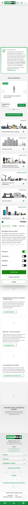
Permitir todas (14, 272)
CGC (16, 495)
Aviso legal (10, 495)
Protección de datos (8, 497)
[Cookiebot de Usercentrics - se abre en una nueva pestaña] (20, 222)
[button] (11, 109)
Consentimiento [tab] (6, 226)
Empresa (5, 454)
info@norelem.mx (14, 451)
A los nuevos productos (14, 114)
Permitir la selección (14, 277)
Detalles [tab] (15, 226)
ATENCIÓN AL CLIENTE (9, 463)
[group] (14, 94)
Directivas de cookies (20, 497)
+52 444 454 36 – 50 (14, 448)
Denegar (14, 281)
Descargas (5, 459)
